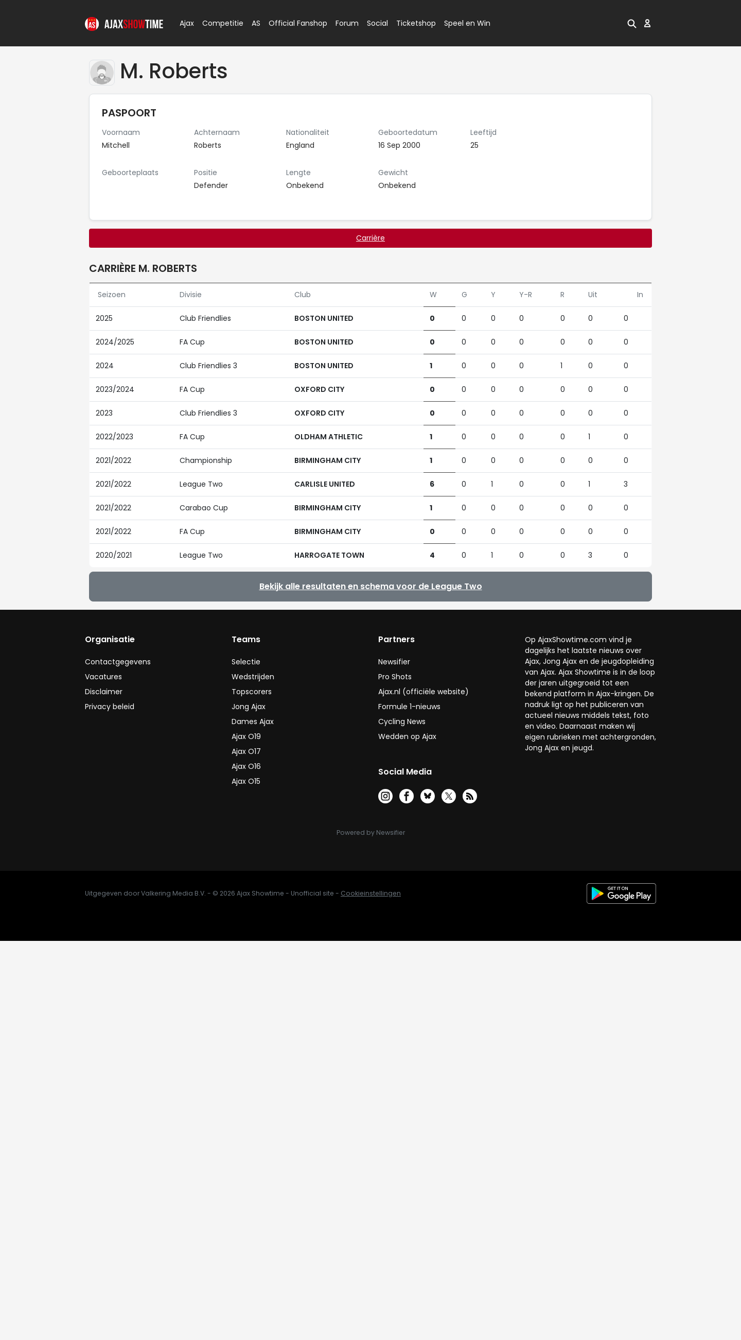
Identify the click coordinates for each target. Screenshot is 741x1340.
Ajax (186, 23)
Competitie (218, 23)
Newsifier (394, 662)
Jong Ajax (249, 706)
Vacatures (103, 677)
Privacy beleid (109, 706)
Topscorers (252, 691)
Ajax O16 (246, 766)
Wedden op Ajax (407, 736)
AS (256, 23)
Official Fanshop (292, 23)
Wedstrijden (253, 677)
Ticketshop (416, 23)
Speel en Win (467, 23)
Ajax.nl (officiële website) (423, 691)
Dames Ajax (253, 721)
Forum (347, 23)
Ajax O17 (246, 751)
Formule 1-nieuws (409, 706)
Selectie (246, 662)
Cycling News (402, 721)
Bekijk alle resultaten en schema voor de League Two (370, 586)
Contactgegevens (118, 662)
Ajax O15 (246, 781)
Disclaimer (103, 691)
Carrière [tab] (370, 238)
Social (376, 23)
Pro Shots (395, 677)
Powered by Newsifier (371, 832)
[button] (632, 23)
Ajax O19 (246, 736)
